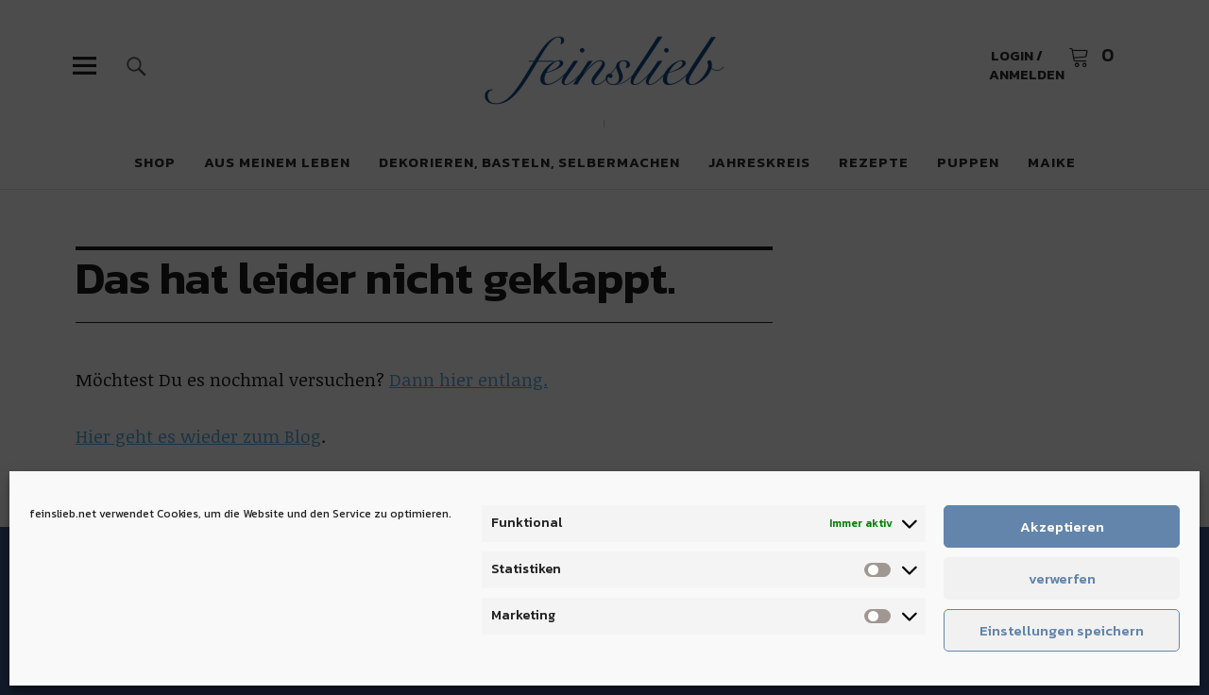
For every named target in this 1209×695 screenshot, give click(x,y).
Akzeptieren (1062, 526)
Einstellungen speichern (1061, 630)
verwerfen (1062, 578)
